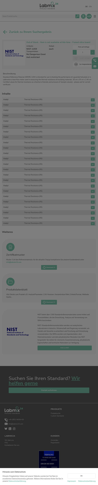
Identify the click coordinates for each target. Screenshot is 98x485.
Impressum (71, 481)
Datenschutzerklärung (17, 481)
